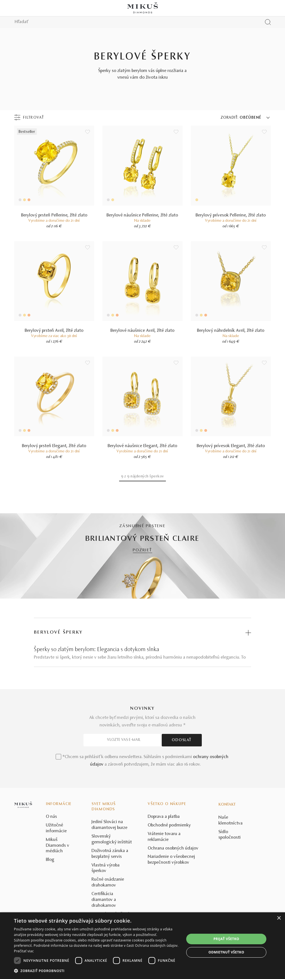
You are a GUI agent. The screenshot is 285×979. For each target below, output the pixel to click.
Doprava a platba (164, 816)
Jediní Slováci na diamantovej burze (109, 825)
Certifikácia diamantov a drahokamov (104, 900)
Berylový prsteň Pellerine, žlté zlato (54, 215)
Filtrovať (33, 118)
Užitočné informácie (56, 828)
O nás (51, 816)
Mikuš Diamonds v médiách (57, 846)
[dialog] (142, 945)
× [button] (279, 918)
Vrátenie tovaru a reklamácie (164, 837)
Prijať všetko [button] (226, 938)
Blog (50, 860)
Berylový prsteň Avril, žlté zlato (54, 330)
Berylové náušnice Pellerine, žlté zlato (142, 215)
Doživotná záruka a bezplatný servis (110, 854)
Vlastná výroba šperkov (106, 868)
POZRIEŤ (142, 550)
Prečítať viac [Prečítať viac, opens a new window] (24, 951)
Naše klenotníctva (230, 820)
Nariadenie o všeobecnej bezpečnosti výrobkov (171, 860)
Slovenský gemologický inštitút (112, 839)
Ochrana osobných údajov (173, 848)
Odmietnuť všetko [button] (226, 952)
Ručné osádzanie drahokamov (108, 882)
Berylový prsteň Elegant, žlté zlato (54, 446)
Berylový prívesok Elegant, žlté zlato (231, 446)
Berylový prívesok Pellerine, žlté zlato (231, 215)
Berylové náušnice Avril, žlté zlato (142, 330)
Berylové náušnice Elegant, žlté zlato (142, 446)
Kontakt (227, 805)
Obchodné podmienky (169, 825)
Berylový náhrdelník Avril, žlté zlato (230, 330)
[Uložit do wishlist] (87, 132)
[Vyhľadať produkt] (268, 22)
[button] (96, 971)
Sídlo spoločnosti (229, 835)
